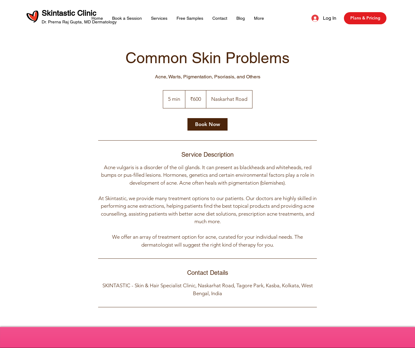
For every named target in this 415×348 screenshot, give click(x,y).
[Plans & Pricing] (365, 18)
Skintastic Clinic (70, 13)
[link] (207, 124)
